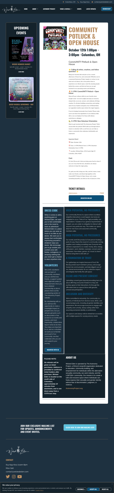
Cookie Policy (39, 490)
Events (79, 9)
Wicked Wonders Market (21, 64)
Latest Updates (91, 9)
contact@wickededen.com (17, 471)
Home (25, 9)
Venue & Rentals (66, 8)
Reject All (93, 489)
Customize (80, 489)
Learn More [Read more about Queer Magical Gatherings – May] (21, 112)
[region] (57, 487)
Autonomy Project (49, 9)
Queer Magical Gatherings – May (21, 104)
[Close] (112, 484)
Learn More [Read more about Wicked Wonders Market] (21, 72)
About (35, 8)
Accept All (105, 489)
